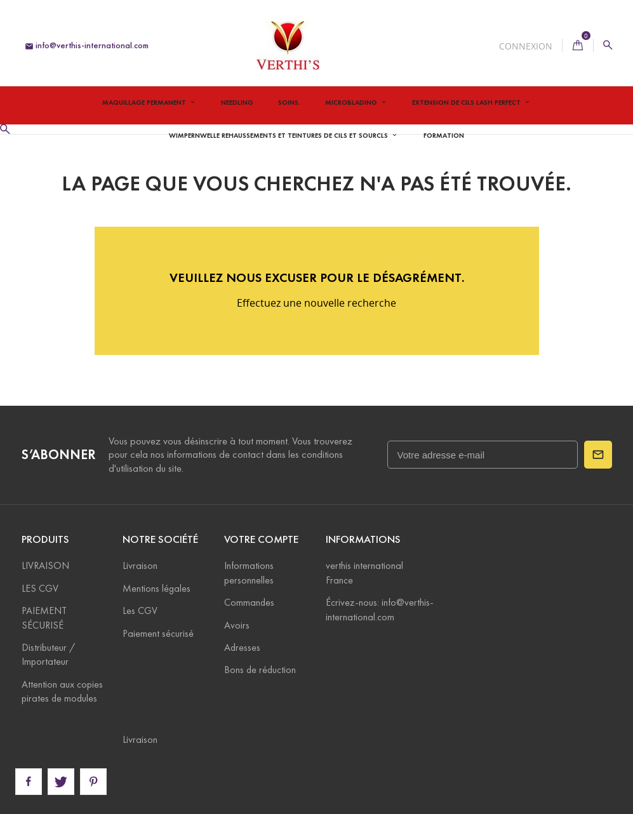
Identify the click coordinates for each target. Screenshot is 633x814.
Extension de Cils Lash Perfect (467, 102)
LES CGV (40, 588)
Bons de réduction (260, 670)
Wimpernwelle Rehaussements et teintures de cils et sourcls (279, 135)
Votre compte (261, 539)
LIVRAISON (45, 565)
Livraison (140, 565)
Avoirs (237, 625)
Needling (237, 102)
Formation (443, 135)
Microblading (352, 102)
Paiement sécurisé (158, 633)
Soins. (289, 102)
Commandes (249, 602)
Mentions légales (156, 588)
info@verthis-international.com (87, 45)
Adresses (242, 647)
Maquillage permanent (145, 102)
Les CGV (140, 610)
